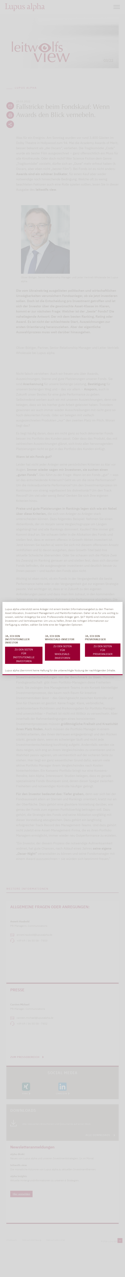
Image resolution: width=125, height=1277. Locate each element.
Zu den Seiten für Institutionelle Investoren (24, 655)
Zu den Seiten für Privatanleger (102, 650)
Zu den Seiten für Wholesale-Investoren (62, 652)
